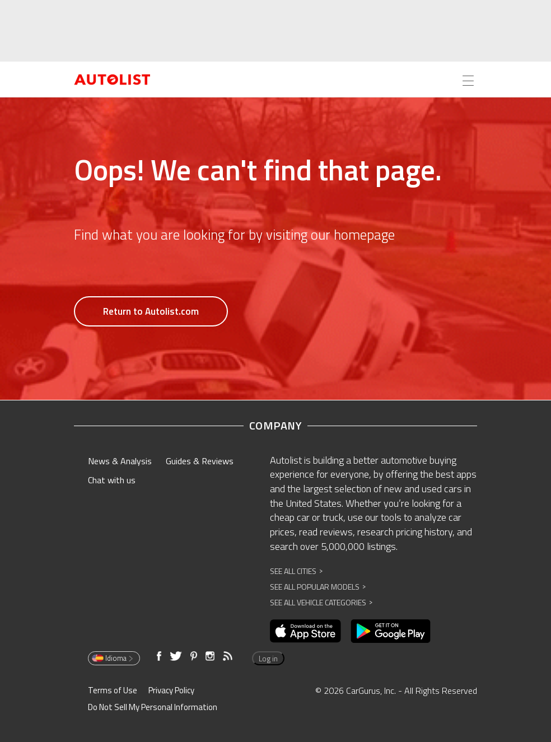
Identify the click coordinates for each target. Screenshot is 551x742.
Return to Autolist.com (151, 311)
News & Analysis (120, 461)
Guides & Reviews (200, 461)
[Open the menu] (468, 80)
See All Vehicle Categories (321, 602)
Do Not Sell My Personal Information (152, 707)
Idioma (113, 658)
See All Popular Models (318, 586)
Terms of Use (112, 690)
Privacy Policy (171, 690)
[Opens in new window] (305, 631)
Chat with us (112, 480)
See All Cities (296, 571)
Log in (268, 658)
